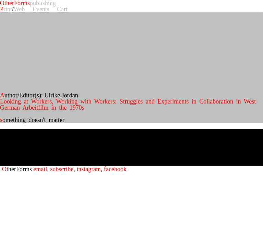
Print (6, 9)
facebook (115, 169)
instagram (88, 169)
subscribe (61, 169)
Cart (62, 9)
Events (41, 9)
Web (19, 9)
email (40, 169)
